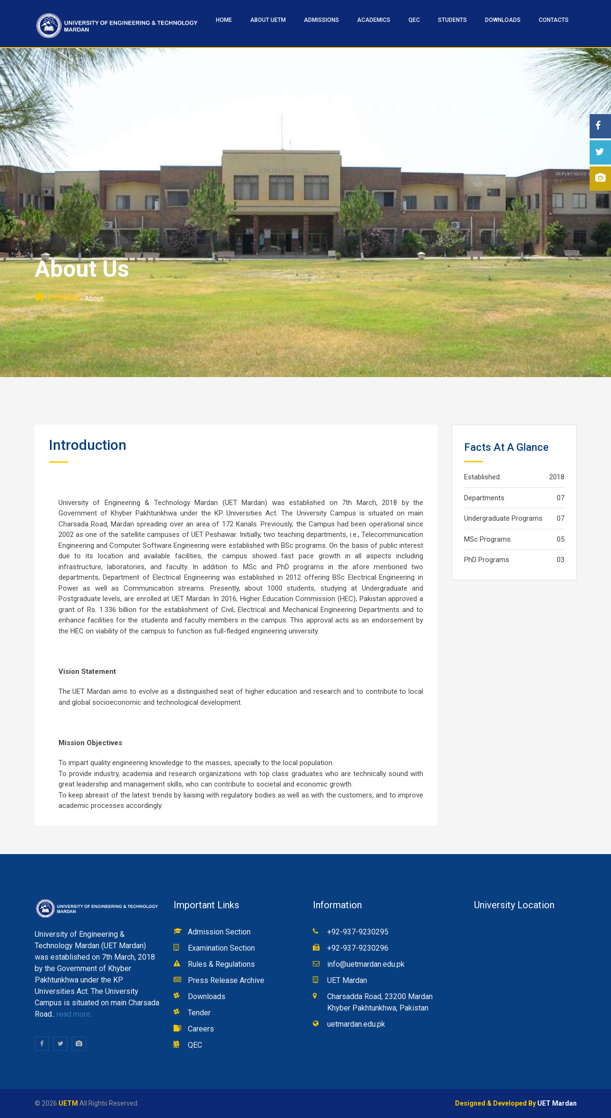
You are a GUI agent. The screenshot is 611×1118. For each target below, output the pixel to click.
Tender (199, 1012)
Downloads (503, 20)
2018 (556, 477)
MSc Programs (487, 539)
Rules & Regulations (221, 964)
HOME (224, 20)
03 (560, 559)
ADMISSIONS (321, 20)
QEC (414, 20)
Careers (201, 1028)
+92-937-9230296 (357, 948)
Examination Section (221, 948)
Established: (482, 477)
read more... (75, 1014)
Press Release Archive (226, 980)
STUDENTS (452, 20)
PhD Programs (486, 559)
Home (57, 297)
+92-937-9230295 (357, 931)
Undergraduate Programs (503, 518)
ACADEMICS (373, 20)
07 (560, 498)
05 (560, 539)
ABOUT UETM (268, 20)
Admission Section (219, 931)
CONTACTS (554, 20)
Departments (484, 498)
